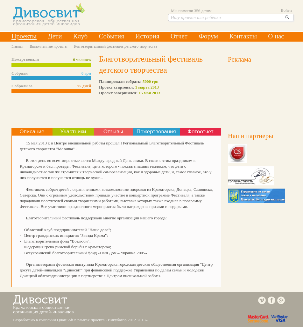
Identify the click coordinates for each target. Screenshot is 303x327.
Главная (17, 46)
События (111, 36)
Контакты (243, 36)
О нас (276, 36)
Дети (55, 36)
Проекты (24, 36)
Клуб (80, 36)
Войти (286, 10)
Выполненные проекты (48, 46)
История (147, 36)
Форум (208, 36)
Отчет (179, 36)
